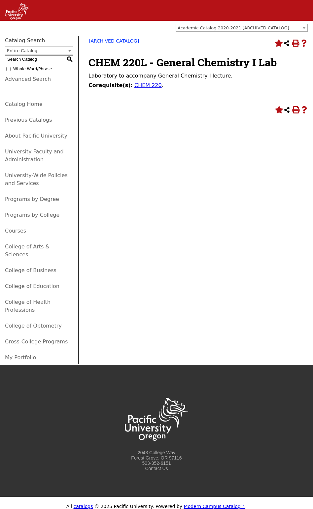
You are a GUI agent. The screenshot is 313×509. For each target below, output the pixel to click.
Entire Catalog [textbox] (22, 50)
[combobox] (242, 28)
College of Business (30, 270)
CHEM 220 (148, 85)
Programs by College (32, 215)
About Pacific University (36, 136)
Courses (15, 231)
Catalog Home (24, 104)
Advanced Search (28, 79)
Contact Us (156, 468)
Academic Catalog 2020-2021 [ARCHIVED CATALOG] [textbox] (233, 27)
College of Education (32, 286)
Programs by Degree (32, 199)
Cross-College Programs (36, 341)
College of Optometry (33, 326)
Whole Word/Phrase (32, 69)
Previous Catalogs (28, 120)
